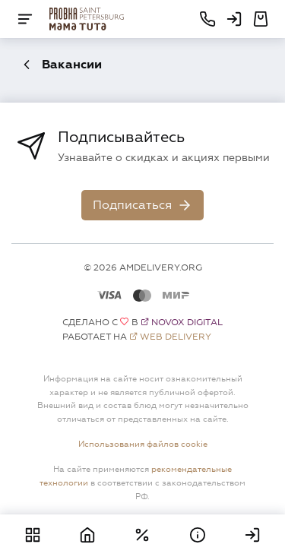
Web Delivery (175, 337)
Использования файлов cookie (142, 443)
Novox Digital (187, 322)
